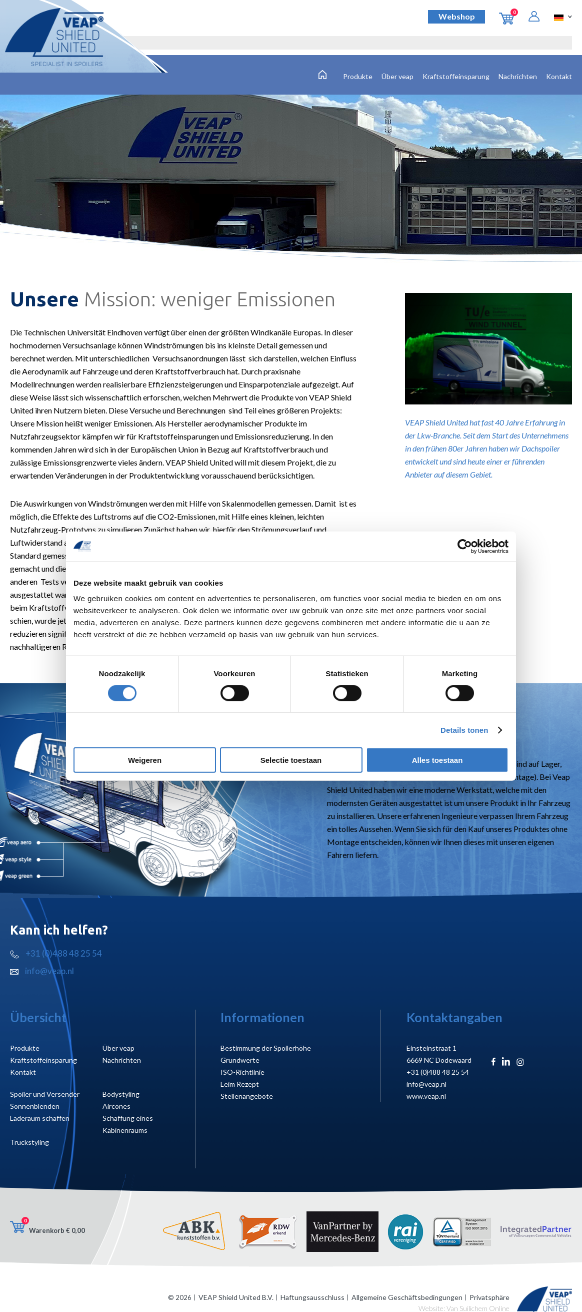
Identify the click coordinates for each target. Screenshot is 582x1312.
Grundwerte (240, 1060)
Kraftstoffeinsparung (456, 76)
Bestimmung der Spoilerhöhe (265, 1048)
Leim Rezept (239, 1084)
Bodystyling (121, 1094)
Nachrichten (517, 76)
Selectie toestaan (291, 760)
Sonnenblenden (35, 1106)
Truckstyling (29, 1142)
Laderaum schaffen (40, 1118)
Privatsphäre (490, 1297)
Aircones (116, 1106)
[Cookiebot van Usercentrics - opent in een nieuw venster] (464, 546)
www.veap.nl (426, 1096)
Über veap (398, 76)
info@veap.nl (42, 971)
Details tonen (464, 729)
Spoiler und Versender (45, 1094)
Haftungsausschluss (312, 1297)
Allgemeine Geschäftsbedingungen (407, 1297)
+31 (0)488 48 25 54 (56, 953)
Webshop (456, 16)
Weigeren (145, 760)
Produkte (357, 76)
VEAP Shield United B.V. (236, 1297)
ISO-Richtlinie (242, 1072)
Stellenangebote (246, 1096)
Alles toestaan (437, 760)
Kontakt (559, 76)
